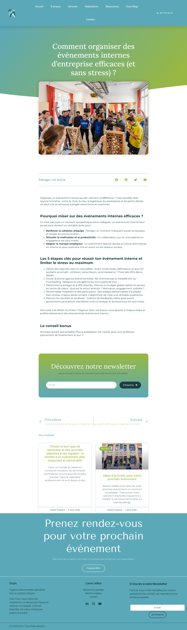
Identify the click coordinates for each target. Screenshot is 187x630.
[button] (116, 180)
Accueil (39, 6)
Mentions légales (93, 593)
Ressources (112, 6)
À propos (56, 6)
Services (73, 6)
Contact (90, 19)
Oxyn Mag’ (132, 6)
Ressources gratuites (93, 589)
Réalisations (91, 6)
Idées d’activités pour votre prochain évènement (122, 477)
